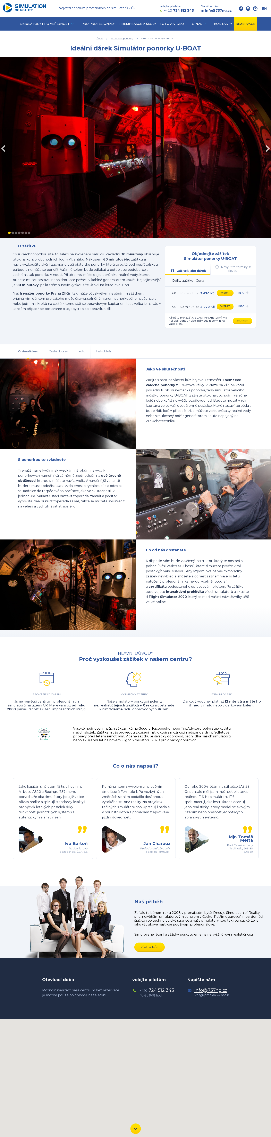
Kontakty (223, 24)
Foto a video (172, 24)
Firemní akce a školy (137, 24)
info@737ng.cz (218, 11)
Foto (81, 351)
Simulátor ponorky (122, 38)
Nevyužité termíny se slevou (233, 269)
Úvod (99, 38)
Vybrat (225, 292)
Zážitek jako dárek (188, 271)
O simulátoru (28, 351)
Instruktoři (103, 351)
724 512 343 (179, 11)
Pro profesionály (98, 24)
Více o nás (149, 947)
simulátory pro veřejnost (45, 24)
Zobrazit (242, 320)
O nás (197, 24)
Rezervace (245, 24)
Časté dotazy (58, 351)
